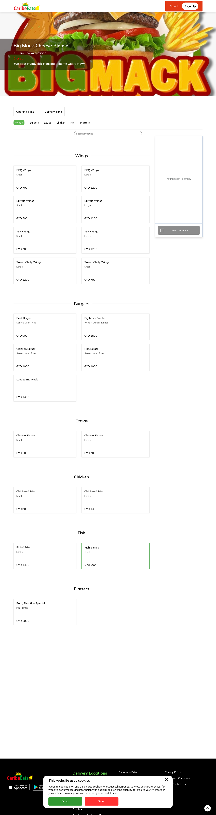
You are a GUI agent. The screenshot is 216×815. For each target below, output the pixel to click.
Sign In (174, 6)
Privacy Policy (173, 732)
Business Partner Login (132, 744)
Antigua (78, 746)
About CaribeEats (175, 744)
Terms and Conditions (177, 738)
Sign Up (190, 6)
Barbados (79, 758)
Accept (65, 801)
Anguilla (78, 740)
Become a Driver (128, 732)
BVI (75, 752)
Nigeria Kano (81, 811)
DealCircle (79, 763)
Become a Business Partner (135, 738)
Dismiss (102, 801)
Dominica (78, 769)
